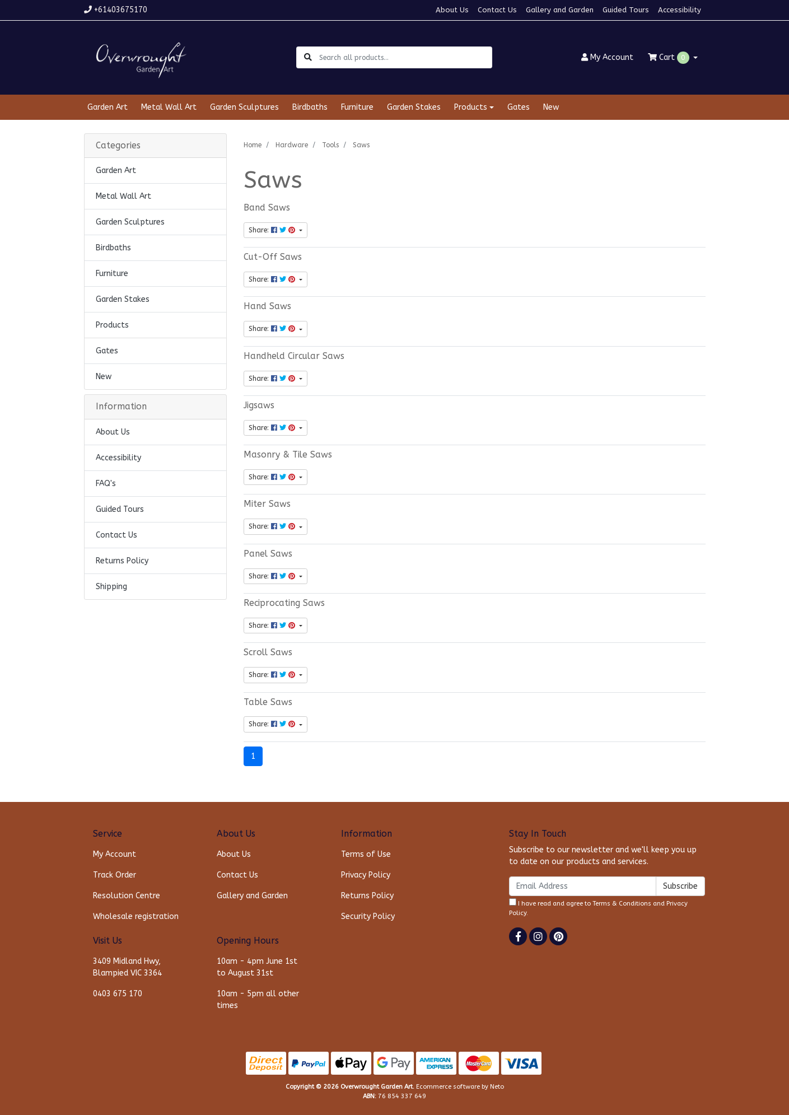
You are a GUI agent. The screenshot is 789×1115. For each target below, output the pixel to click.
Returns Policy (122, 561)
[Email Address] (582, 886)
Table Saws (268, 702)
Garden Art (107, 107)
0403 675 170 (117, 994)
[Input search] (405, 57)
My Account (114, 854)
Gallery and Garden (560, 10)
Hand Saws (267, 306)
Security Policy (368, 916)
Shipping (111, 586)
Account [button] (607, 57)
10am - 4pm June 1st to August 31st (257, 967)
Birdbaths (310, 107)
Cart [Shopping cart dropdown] (670, 58)
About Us (452, 10)
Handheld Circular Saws (294, 356)
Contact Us (497, 10)
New (551, 107)
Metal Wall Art (169, 107)
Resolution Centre (126, 896)
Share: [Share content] (273, 230)
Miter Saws (267, 504)
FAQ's (106, 483)
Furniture (357, 107)
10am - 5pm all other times (258, 999)
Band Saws (267, 208)
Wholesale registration (136, 916)
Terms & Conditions (621, 903)
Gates (518, 107)
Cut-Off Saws (273, 257)
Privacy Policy (365, 875)
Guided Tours (626, 10)
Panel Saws (268, 554)
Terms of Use (366, 854)
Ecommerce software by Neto (460, 1086)
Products (112, 325)
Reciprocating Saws (284, 603)
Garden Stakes (414, 107)
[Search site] (308, 57)
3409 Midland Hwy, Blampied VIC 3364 (127, 967)
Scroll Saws (268, 652)
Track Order (114, 875)
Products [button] (470, 107)
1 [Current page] (253, 756)
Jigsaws (259, 405)
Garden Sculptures (244, 107)
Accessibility (679, 10)
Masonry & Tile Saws (288, 455)
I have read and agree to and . (598, 907)
